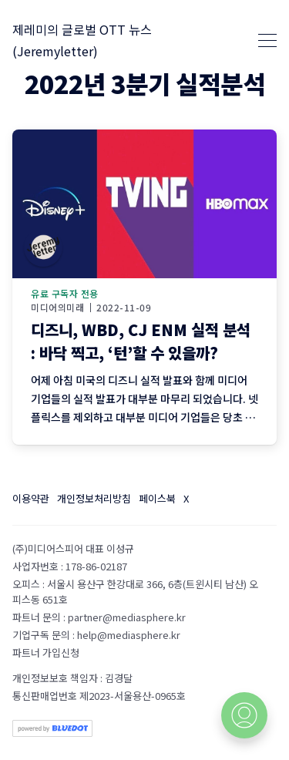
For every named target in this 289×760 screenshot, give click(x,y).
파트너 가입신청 (45, 652)
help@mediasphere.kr (128, 634)
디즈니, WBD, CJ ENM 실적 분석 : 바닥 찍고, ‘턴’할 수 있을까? (140, 341)
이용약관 (30, 498)
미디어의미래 (57, 307)
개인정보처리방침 (94, 498)
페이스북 (157, 498)
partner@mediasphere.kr (127, 617)
